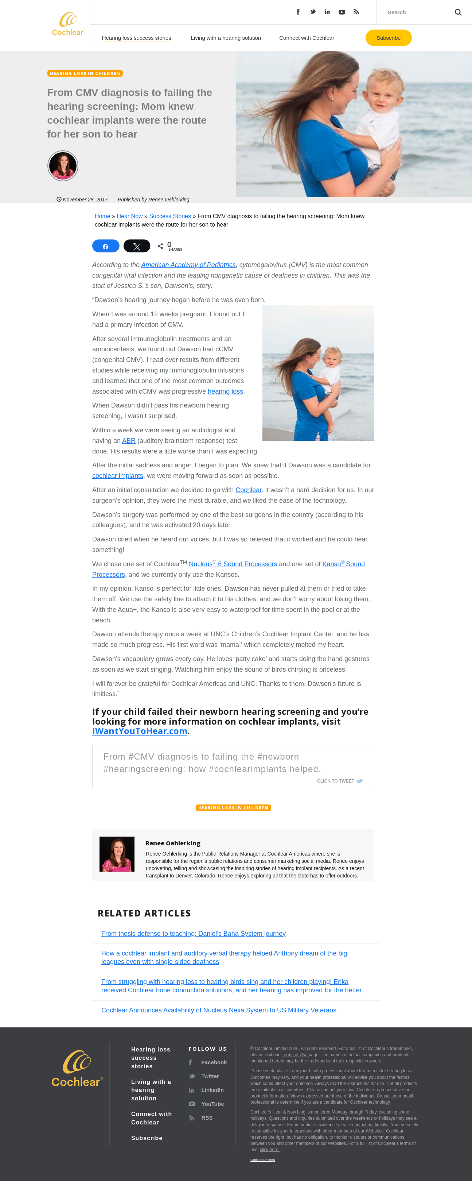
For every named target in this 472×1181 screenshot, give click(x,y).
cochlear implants (117, 475)
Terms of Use (295, 1054)
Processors (260, 564)
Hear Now (130, 216)
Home (102, 216)
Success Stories (170, 216)
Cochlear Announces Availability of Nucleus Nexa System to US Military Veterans (218, 1010)
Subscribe (389, 38)
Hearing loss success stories (136, 38)
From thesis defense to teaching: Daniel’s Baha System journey (193, 933)
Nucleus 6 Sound (216, 564)
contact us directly (370, 1124)
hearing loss (225, 391)
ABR (129, 440)
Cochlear (248, 490)
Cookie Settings (262, 1160)
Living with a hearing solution (226, 38)
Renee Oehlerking (169, 199)
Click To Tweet (335, 781)
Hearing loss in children (233, 808)
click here (270, 1149)
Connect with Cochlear (306, 38)
